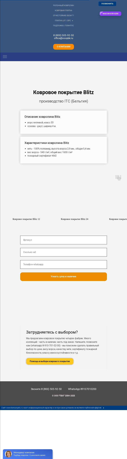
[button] (110, 14)
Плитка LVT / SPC (63, 20)
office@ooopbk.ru (63, 38)
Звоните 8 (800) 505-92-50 (46, 437)
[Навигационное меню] (5, 56)
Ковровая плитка (63, 10)
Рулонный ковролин (63, 5)
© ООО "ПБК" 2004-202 (63, 444)
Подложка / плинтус (63, 25)
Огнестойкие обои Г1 (63, 15)
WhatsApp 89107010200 (82, 437)
